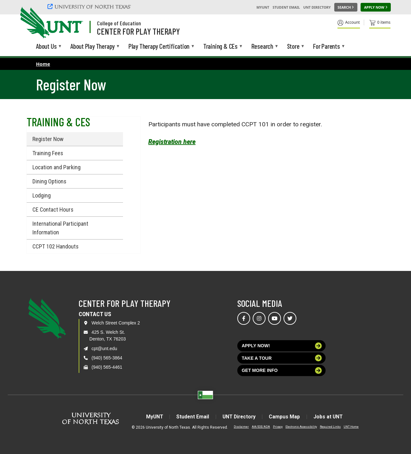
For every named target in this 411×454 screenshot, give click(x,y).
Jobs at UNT (331, 417)
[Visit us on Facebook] (243, 318)
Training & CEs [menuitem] (220, 46)
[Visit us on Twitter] (290, 318)
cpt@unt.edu (104, 348)
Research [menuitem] (262, 46)
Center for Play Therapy (138, 31)
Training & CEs (58, 122)
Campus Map (286, 417)
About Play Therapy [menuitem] (92, 46)
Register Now (48, 139)
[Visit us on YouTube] (274, 318)
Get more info (282, 370)
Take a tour (282, 358)
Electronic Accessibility (301, 426)
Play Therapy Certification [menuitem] (158, 46)
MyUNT (263, 7)
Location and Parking (56, 167)
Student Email (286, 7)
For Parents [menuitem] (326, 46)
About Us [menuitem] (46, 46)
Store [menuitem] (293, 46)
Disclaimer (241, 426)
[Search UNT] (345, 7)
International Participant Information (60, 228)
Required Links (330, 426)
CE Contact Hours (53, 209)
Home (43, 64)
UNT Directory (317, 7)
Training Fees (47, 153)
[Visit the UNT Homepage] (73, 23)
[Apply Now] (376, 7)
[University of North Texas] (90, 6)
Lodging (41, 195)
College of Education (119, 23)
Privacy (278, 426)
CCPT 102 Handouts (55, 246)
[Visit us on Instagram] (259, 318)
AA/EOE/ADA (261, 426)
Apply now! (282, 345)
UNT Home (351, 426)
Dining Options (49, 181)
